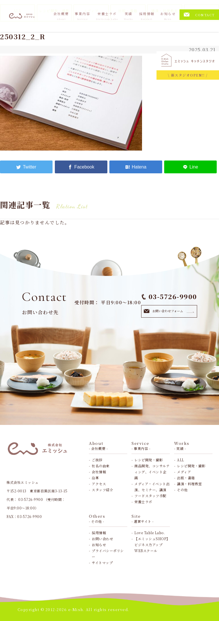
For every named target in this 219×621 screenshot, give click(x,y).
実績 (128, 15)
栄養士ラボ (107, 15)
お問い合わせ (102, 538)
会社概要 (61, 15)
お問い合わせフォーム (169, 311)
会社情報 (99, 471)
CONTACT (199, 15)
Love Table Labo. (149, 532)
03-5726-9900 (169, 296)
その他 (182, 489)
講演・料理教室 (189, 483)
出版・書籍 (186, 477)
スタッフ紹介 (102, 489)
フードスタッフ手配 (150, 495)
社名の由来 (101, 465)
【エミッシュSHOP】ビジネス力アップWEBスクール (152, 544)
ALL (180, 459)
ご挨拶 (97, 459)
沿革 (95, 477)
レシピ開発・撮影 (148, 459)
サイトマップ (102, 562)
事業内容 (82, 15)
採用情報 (147, 15)
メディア (184, 471)
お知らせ (168, 15)
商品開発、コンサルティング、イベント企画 (152, 471)
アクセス (99, 483)
